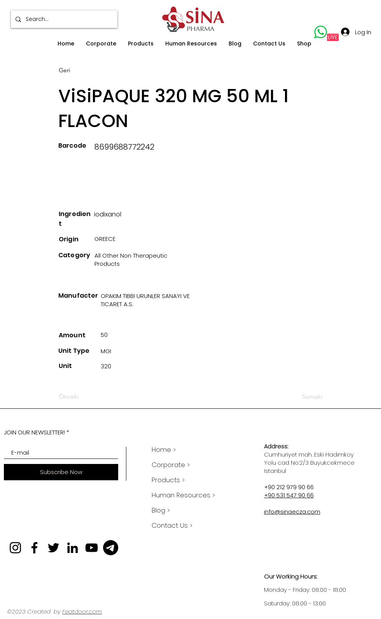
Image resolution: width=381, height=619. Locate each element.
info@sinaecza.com (292, 511)
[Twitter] (53, 547)
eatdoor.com (83, 611)
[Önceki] (84, 397)
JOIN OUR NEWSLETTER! (34, 432)
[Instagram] (15, 547)
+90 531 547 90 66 (289, 495)
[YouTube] (91, 547)
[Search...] (63, 19)
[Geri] (84, 70)
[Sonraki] (303, 397)
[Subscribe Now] (61, 472)
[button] (101, 43)
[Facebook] (34, 547)
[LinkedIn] (72, 547)
